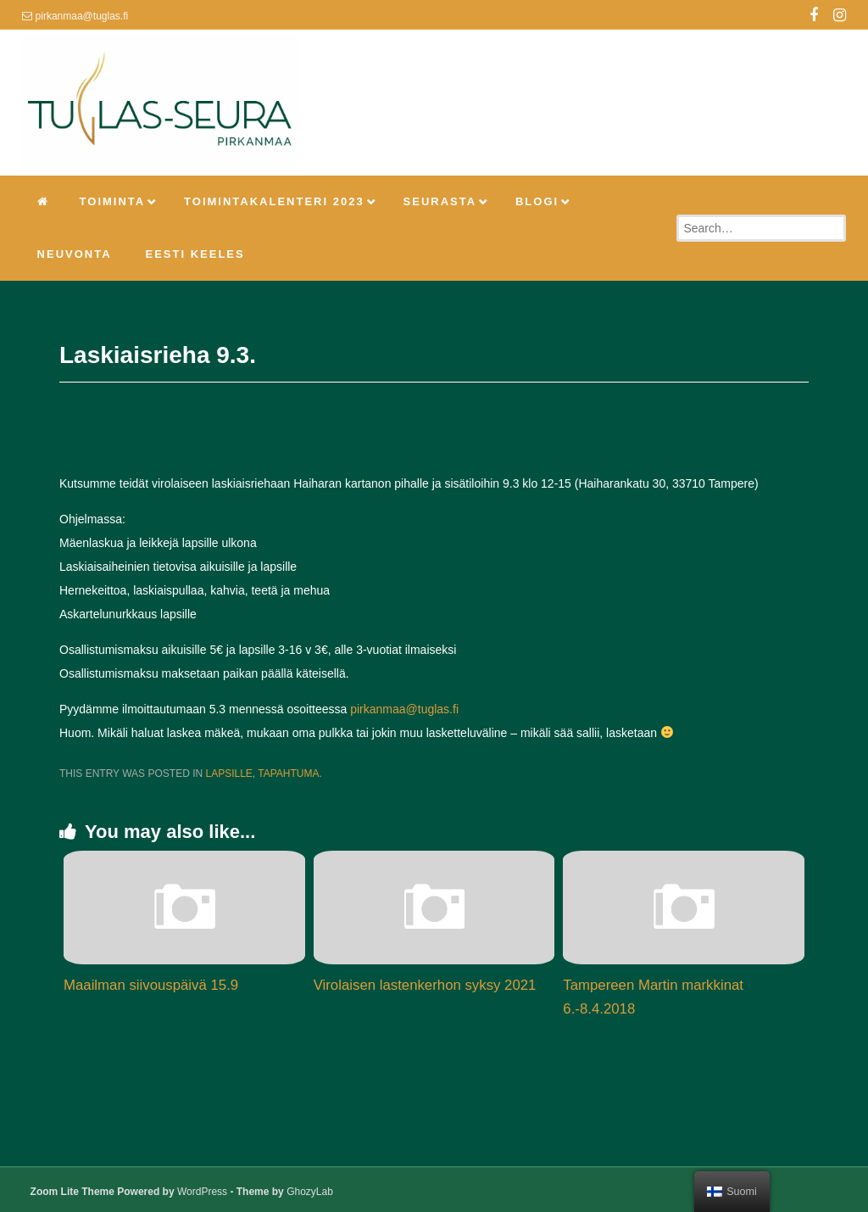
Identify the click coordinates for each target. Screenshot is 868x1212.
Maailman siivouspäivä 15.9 (151, 985)
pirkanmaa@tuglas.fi (404, 709)
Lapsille (228, 773)
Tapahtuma (288, 773)
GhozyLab (310, 1192)
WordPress (202, 1192)
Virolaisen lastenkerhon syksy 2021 (425, 985)
